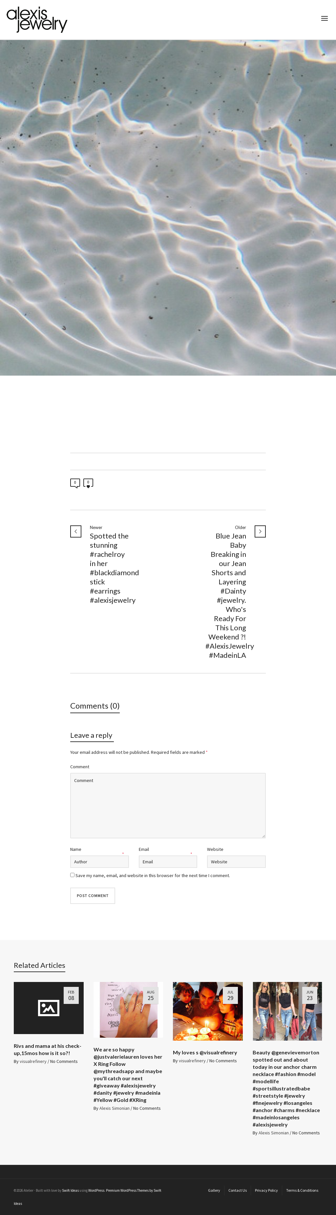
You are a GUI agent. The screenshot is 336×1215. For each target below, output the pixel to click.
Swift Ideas (70, 1190)
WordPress (96, 1190)
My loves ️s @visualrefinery (205, 1052)
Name (75, 849)
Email (144, 849)
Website (215, 849)
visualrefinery (33, 1061)
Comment (79, 767)
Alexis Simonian (114, 1108)
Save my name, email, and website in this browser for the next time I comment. (152, 875)
